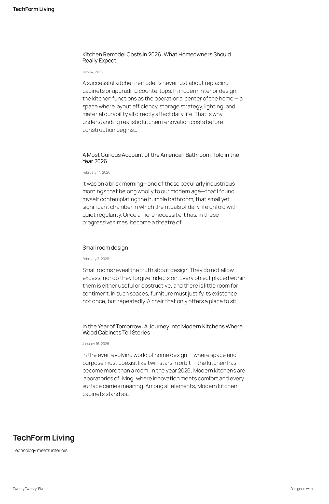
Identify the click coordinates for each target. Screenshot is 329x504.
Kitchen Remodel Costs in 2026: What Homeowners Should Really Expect (157, 57)
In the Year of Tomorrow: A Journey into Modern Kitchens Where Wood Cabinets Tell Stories (163, 329)
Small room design (105, 247)
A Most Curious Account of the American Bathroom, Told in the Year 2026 (161, 158)
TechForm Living (33, 9)
